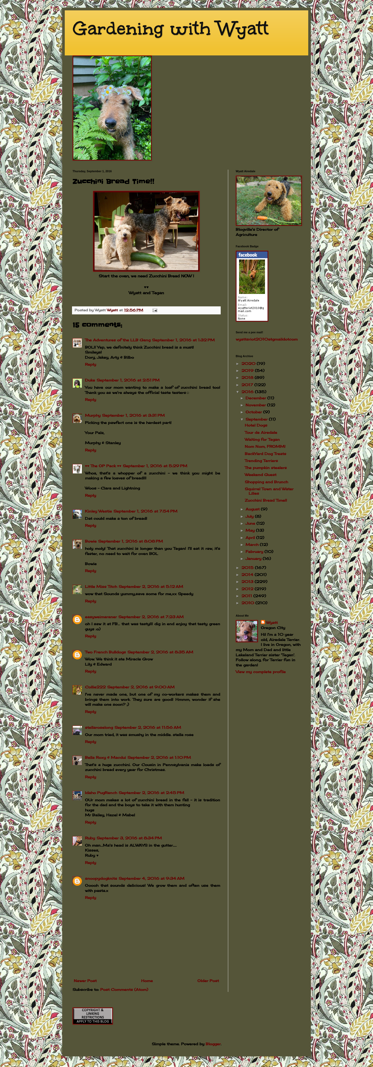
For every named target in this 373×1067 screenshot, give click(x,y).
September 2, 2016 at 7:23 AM (151, 617)
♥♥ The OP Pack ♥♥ (103, 466)
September (257, 419)
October (254, 412)
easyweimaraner (101, 617)
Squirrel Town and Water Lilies (269, 491)
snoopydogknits (101, 878)
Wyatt (272, 622)
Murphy (93, 415)
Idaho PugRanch (101, 792)
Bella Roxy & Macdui (105, 757)
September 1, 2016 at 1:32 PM (183, 340)
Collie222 (95, 687)
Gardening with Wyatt (171, 28)
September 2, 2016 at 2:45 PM (151, 792)
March (253, 544)
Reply (90, 364)
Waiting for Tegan (262, 439)
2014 (248, 574)
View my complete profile (261, 671)
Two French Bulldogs (105, 652)
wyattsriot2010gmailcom (267, 339)
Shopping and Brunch (266, 482)
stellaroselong (99, 727)
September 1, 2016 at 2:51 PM (128, 380)
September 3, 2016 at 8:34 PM (129, 838)
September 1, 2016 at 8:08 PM (130, 541)
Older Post (208, 980)
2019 (248, 370)
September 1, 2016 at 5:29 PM (155, 466)
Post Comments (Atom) (124, 989)
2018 (248, 377)
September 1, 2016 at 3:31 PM (133, 415)
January (254, 558)
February (255, 551)
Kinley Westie (98, 511)
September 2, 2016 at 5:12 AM (151, 586)
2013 (248, 581)
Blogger (213, 1044)
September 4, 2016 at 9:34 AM (151, 878)
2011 (247, 596)
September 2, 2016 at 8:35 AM (160, 652)
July (250, 516)
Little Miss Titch (101, 586)
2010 (248, 603)
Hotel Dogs (256, 425)
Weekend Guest (260, 474)
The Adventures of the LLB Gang (117, 340)
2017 (247, 385)
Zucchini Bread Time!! (266, 500)
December (256, 398)
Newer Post (85, 980)
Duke (90, 380)
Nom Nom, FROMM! (265, 446)
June (251, 523)
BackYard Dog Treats (265, 453)
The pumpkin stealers (266, 467)
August (253, 509)
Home (147, 980)
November (256, 405)
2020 (249, 363)
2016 (248, 392)
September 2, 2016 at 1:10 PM (159, 757)
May (251, 530)
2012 (248, 589)
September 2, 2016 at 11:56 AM (147, 727)
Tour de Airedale (261, 432)
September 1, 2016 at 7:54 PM (145, 511)
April (251, 537)
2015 (248, 567)
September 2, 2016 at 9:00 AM (141, 687)
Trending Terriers (261, 460)
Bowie (91, 541)
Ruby (90, 838)
